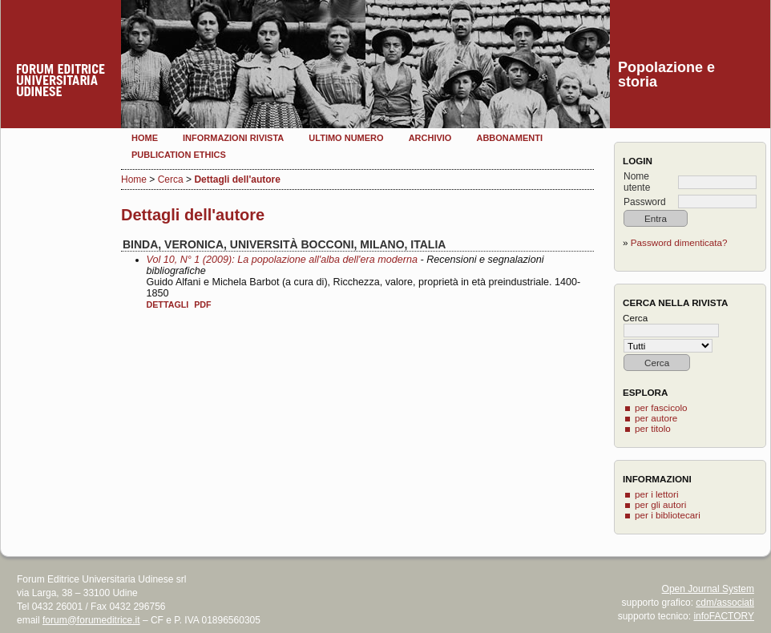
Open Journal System (708, 589)
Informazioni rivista (233, 138)
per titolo (653, 428)
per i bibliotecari (667, 515)
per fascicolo (661, 407)
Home (144, 138)
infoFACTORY (723, 616)
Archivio (430, 138)
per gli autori (660, 504)
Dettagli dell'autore (237, 179)
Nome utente (637, 182)
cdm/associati (725, 602)
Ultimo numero (346, 138)
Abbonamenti (509, 138)
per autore (656, 418)
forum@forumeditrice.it (91, 620)
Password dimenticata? (679, 242)
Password (645, 202)
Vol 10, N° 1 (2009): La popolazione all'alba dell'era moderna (282, 259)
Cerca (171, 179)
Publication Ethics (178, 154)
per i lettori (657, 494)
